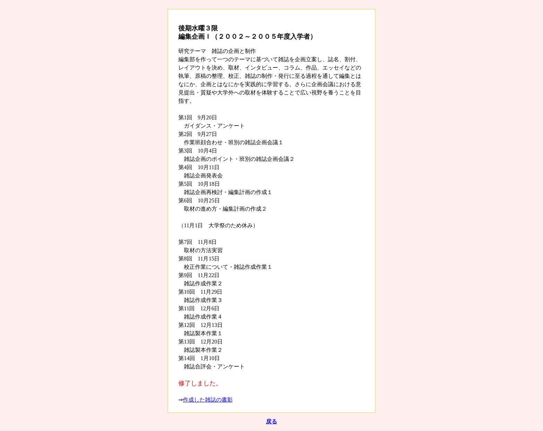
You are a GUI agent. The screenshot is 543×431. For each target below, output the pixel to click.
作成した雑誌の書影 (208, 400)
